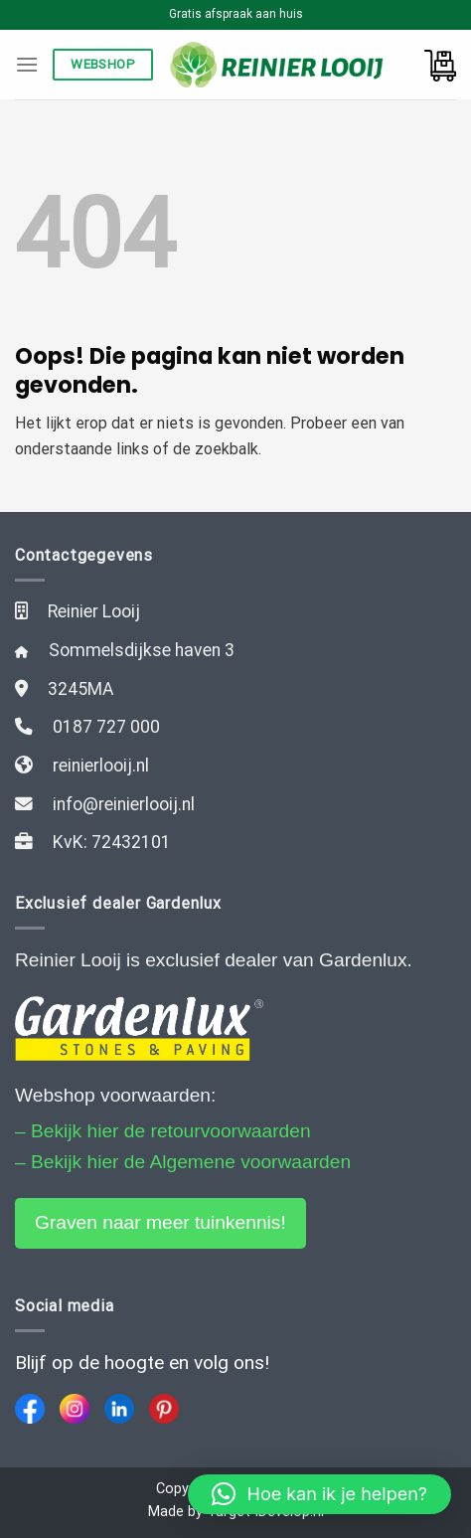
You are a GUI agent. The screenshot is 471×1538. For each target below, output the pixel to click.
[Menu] (27, 64)
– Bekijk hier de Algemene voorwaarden (183, 1161)
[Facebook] (30, 1409)
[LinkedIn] (119, 1409)
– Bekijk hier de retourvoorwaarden (163, 1130)
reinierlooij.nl (101, 765)
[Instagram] (74, 1409)
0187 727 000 (106, 727)
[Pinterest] (164, 1409)
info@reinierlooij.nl (124, 804)
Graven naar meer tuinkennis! (160, 1222)
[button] (319, 1494)
